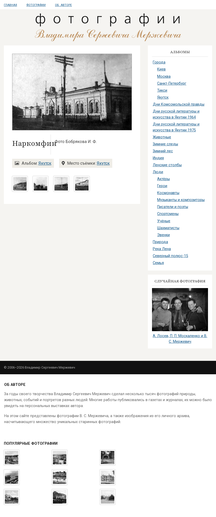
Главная (10, 5)
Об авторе (63, 5)
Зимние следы (165, 144)
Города (159, 62)
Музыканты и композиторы (181, 200)
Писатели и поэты (172, 207)
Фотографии (36, 5)
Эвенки (163, 235)
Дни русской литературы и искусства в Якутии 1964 (176, 114)
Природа (160, 242)
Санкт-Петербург (171, 83)
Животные (162, 137)
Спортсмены (168, 214)
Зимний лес (163, 151)
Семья (158, 263)
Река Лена (162, 249)
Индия (158, 158)
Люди (158, 172)
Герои (162, 186)
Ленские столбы (167, 165)
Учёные (163, 221)
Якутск (44, 163)
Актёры (163, 179)
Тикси (162, 90)
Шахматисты (168, 228)
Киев (161, 69)
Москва (164, 76)
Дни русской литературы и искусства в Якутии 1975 (176, 127)
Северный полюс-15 (170, 256)
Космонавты (168, 193)
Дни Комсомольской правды (178, 104)
